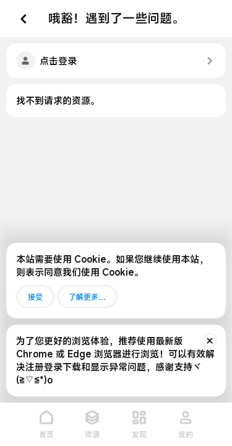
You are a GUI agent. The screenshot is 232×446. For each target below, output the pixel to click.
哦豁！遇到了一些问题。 (116, 18)
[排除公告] (209, 340)
